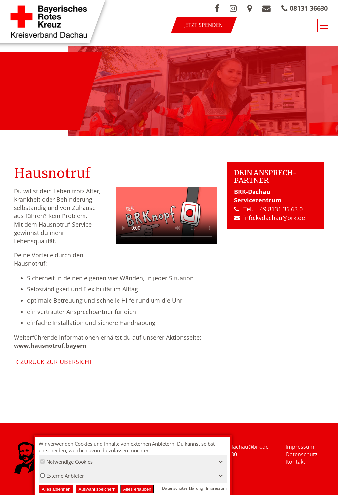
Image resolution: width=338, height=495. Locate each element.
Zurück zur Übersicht (56, 362)
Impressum (300, 446)
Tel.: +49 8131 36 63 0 (268, 209)
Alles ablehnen (56, 489)
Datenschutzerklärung (182, 488)
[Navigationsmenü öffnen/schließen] (323, 25)
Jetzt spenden (203, 25)
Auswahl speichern (96, 489)
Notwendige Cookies (66, 461)
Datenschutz (302, 454)
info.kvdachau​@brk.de (269, 218)
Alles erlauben (137, 489)
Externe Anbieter (62, 475)
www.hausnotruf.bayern (50, 345)
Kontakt (295, 461)
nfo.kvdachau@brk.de (242, 446)
